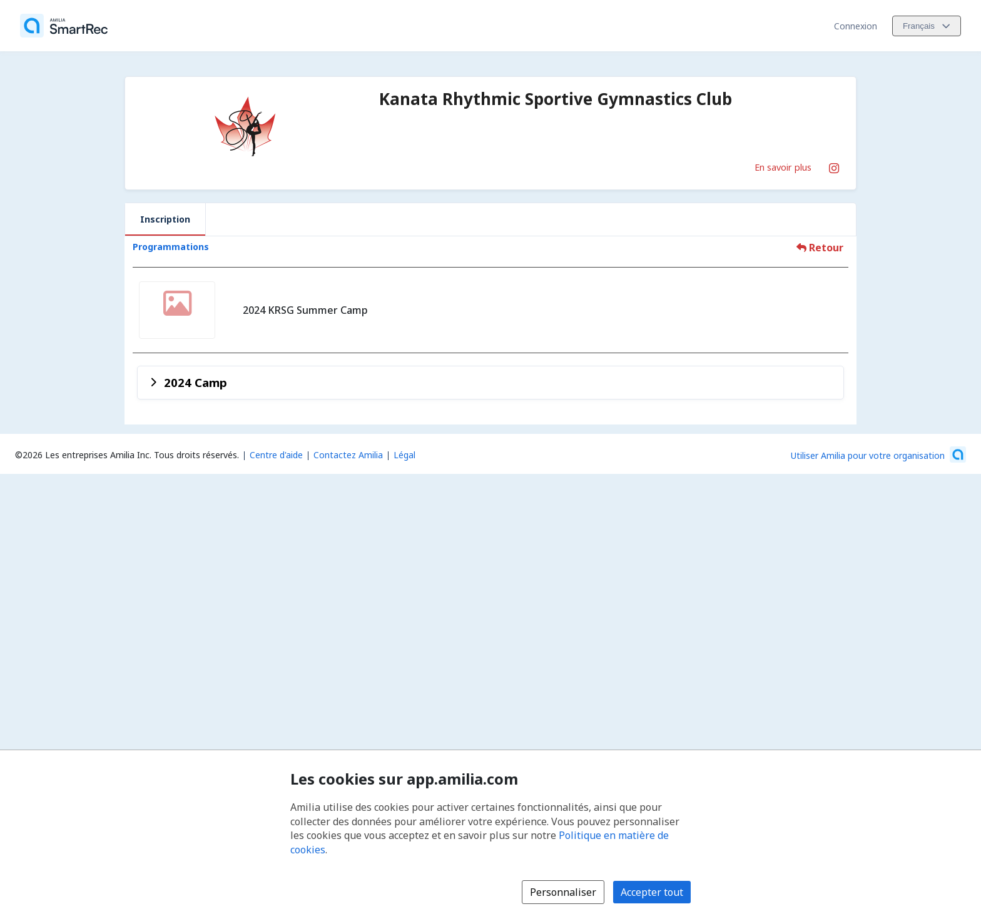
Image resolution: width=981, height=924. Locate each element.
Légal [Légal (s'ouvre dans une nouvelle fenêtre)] (404, 455)
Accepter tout (652, 892)
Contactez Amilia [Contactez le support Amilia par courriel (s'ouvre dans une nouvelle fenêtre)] (348, 455)
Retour (819, 247)
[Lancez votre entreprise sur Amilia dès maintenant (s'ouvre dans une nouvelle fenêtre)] (878, 454)
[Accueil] (64, 26)
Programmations (171, 247)
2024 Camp (195, 382)
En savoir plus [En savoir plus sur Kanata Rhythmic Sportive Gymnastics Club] (783, 167)
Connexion (855, 26)
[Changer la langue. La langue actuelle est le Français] (926, 26)
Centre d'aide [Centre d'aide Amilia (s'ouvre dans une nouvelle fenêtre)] (276, 455)
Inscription (165, 219)
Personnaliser (563, 892)
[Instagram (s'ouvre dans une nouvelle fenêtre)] (834, 165)
